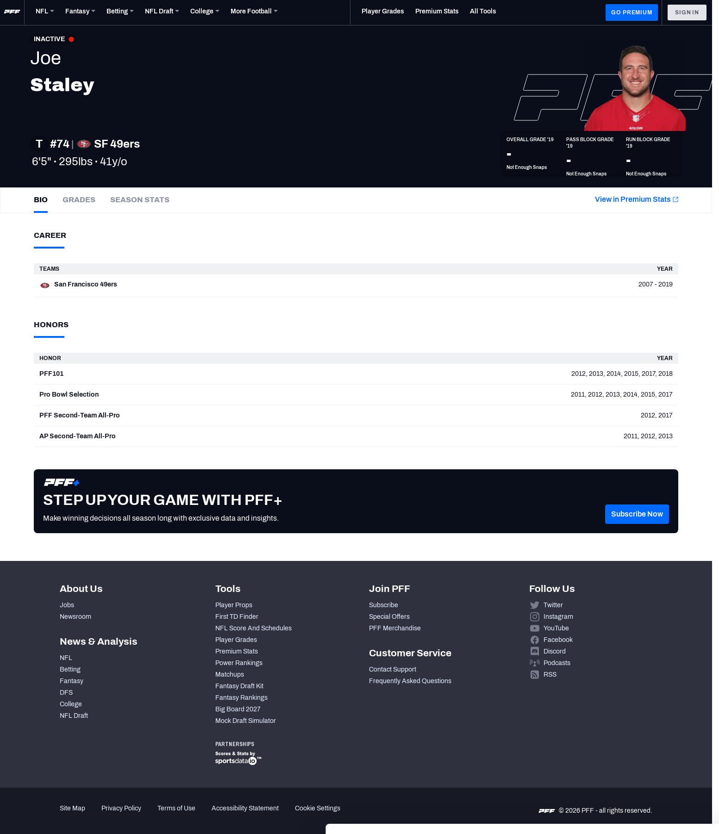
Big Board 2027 (238, 709)
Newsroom (75, 616)
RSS (550, 674)
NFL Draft (74, 715)
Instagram (558, 616)
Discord (555, 651)
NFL (66, 657)
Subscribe (383, 605)
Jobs (67, 605)
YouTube (556, 628)
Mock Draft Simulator (245, 720)
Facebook (558, 639)
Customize (642, 776)
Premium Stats (236, 651)
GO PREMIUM (631, 12)
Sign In (687, 12)
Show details (142, 816)
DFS (66, 692)
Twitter (553, 605)
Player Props (233, 605)
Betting (70, 669)
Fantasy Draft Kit (239, 686)
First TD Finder (236, 616)
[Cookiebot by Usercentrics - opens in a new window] (59, 816)
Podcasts (557, 663)
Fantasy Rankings (241, 697)
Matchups (229, 674)
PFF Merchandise (395, 628)
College (71, 704)
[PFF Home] (12, 12)
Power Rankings (239, 663)
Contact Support (392, 669)
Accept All (642, 749)
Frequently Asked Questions (410, 681)
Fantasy (71, 681)
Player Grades (236, 639)
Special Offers (389, 616)
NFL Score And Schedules (253, 628)
